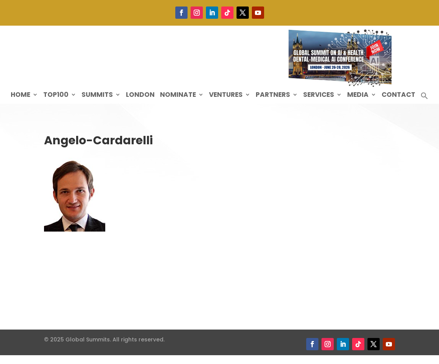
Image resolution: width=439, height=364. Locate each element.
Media (358, 95)
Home (20, 95)
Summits (97, 95)
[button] (424, 98)
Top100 (56, 95)
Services (318, 95)
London (140, 95)
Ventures (226, 95)
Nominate (178, 95)
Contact (398, 95)
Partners (273, 95)
